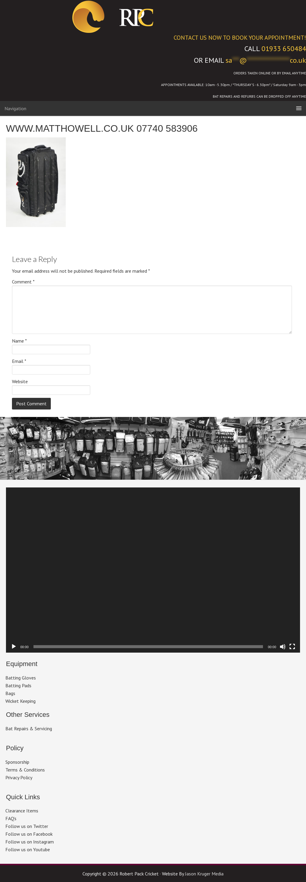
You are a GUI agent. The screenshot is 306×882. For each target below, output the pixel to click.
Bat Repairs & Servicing (28, 728)
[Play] (14, 647)
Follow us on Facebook (29, 834)
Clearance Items (21, 811)
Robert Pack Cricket (153, 16)
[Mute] (283, 647)
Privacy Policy (18, 777)
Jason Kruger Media (204, 874)
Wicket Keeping (20, 701)
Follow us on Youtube (27, 849)
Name (19, 341)
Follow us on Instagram (29, 842)
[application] (153, 570)
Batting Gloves (20, 678)
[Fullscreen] (292, 647)
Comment (23, 282)
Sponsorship (17, 762)
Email (19, 361)
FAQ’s (10, 818)
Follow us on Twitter (26, 826)
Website (20, 381)
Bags (10, 693)
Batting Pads (18, 685)
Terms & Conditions (25, 770)
